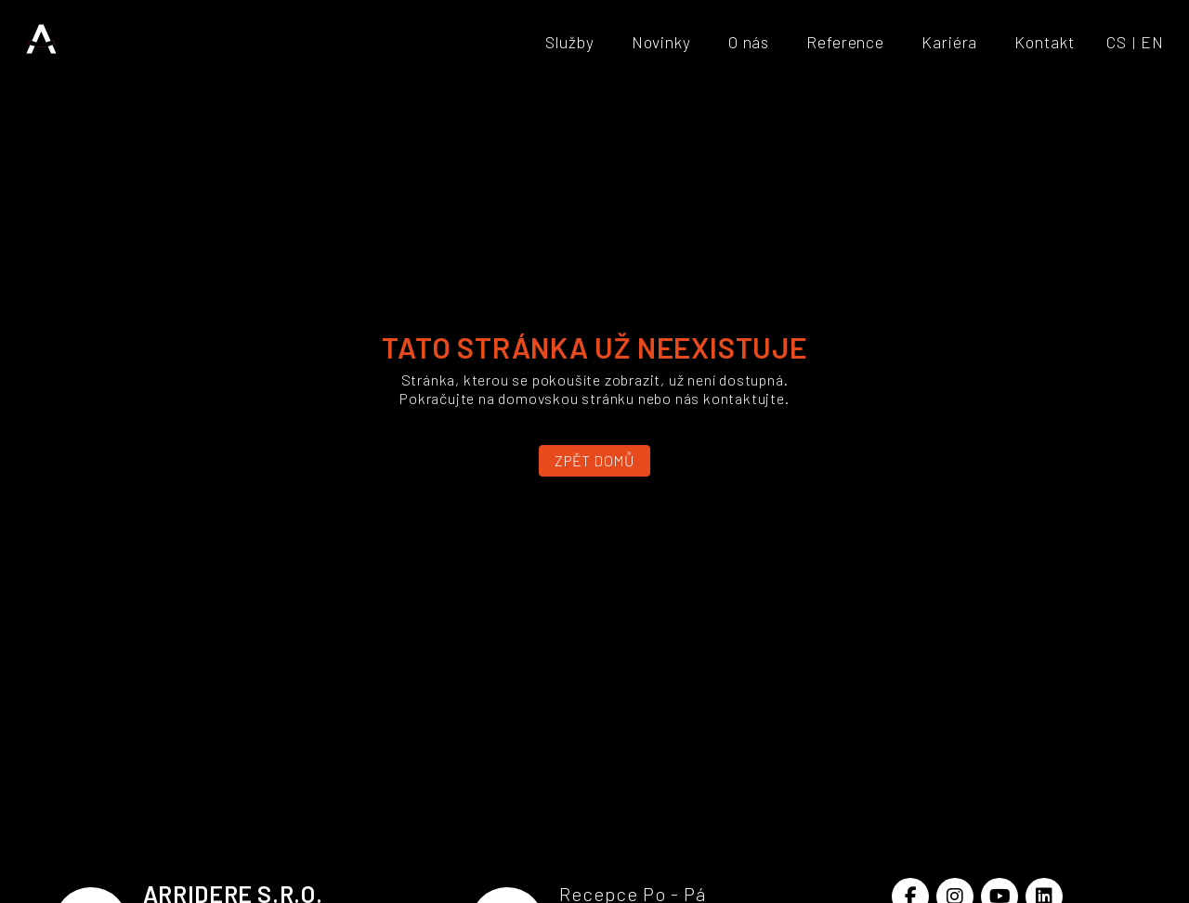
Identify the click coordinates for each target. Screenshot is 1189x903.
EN (1152, 42)
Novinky (661, 42)
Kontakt (1044, 42)
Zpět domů (594, 460)
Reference (845, 42)
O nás (748, 42)
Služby (569, 42)
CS (1116, 42)
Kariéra (949, 42)
